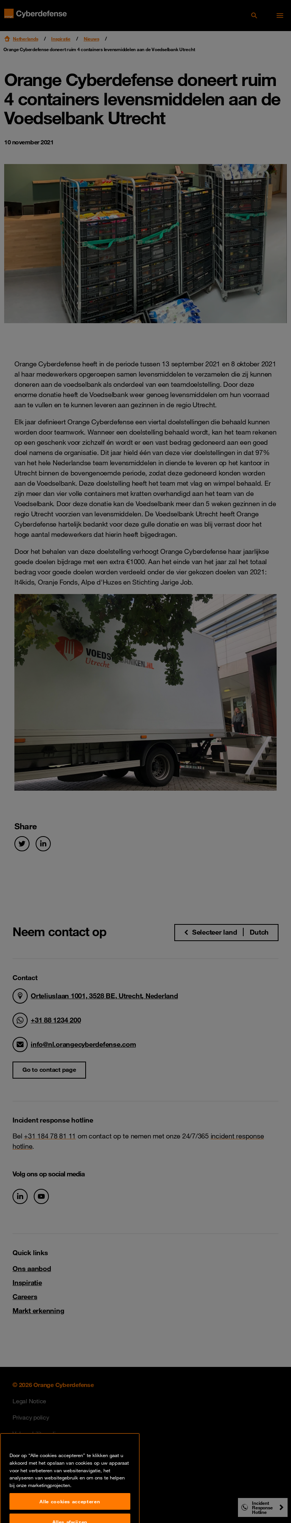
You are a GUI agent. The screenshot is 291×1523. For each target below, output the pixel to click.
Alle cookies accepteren (69, 1511)
